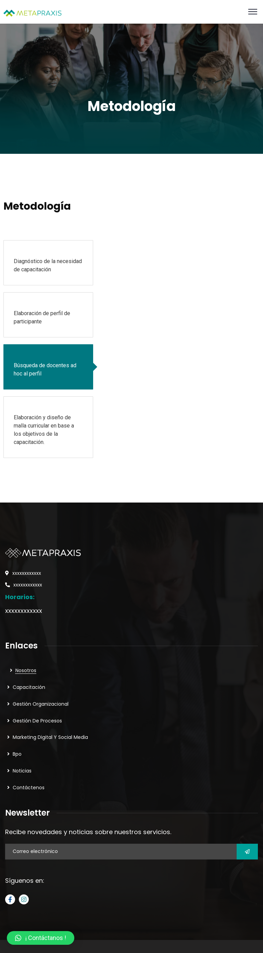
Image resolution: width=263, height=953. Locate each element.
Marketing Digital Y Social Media (50, 737)
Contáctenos (29, 787)
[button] (40, 938)
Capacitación (29, 687)
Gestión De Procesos (37, 720)
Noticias (22, 770)
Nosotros (25, 670)
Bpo (17, 754)
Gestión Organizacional (40, 704)
